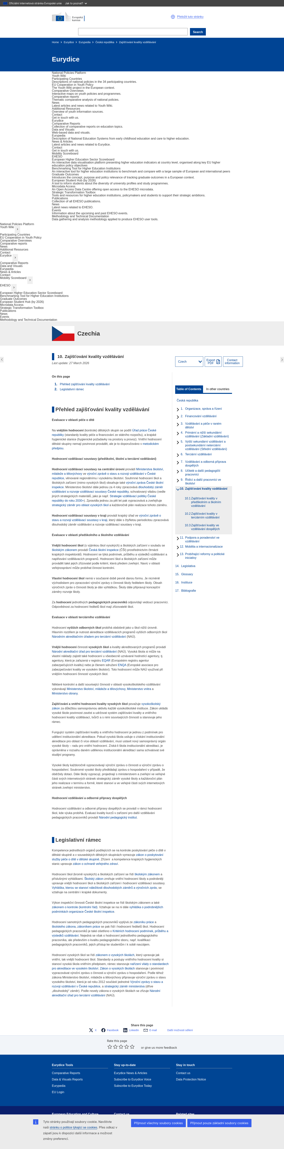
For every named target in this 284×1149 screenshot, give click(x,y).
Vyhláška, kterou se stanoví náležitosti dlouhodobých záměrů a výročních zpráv (104, 887)
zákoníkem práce (88, 926)
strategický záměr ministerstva (125, 986)
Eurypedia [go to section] (6, 269)
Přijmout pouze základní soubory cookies (219, 1123)
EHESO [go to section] (5, 285)
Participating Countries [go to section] (15, 234)
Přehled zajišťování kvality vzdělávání (85, 384)
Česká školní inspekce (104, 550)
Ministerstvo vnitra (139, 689)
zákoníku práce (143, 922)
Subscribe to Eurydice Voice (132, 1068)
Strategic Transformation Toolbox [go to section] (22, 307)
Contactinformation (232, 362)
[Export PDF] (213, 361)
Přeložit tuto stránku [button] (190, 16)
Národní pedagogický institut (118, 817)
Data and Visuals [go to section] (11, 266)
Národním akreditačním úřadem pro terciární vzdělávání (89, 636)
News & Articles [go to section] (10, 272)
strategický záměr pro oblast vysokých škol (80, 505)
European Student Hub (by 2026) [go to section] (22, 301)
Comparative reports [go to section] (13, 243)
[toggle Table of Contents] (189, 389)
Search (198, 32)
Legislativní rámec (72, 389)
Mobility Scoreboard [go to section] (13, 277)
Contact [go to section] (5, 252)
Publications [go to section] (8, 310)
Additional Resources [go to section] (14, 249)
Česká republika (104, 42)
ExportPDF (210, 362)
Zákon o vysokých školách (117, 968)
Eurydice (69, 42)
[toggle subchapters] (177, 410)
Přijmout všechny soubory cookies (158, 1123)
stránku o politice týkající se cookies (73, 1127)
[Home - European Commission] (97, 17)
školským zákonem (64, 550)
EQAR (106, 660)
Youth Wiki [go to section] (7, 227)
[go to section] (69, 72)
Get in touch (122, 1108)
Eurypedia (84, 42)
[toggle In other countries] (218, 389)
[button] (173, 17)
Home (55, 42)
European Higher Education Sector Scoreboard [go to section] (31, 292)
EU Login (58, 1080)
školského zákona (64, 926)
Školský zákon (93, 878)
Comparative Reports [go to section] (14, 263)
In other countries (217, 389)
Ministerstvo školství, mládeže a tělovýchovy (96, 689)
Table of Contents (188, 389)
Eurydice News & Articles (130, 1061)
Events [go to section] (4, 316)
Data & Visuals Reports (67, 1068)
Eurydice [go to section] (6, 255)
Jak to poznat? (76, 3)
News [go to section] (3, 246)
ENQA (122, 665)
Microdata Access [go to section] (11, 304)
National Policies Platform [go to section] (17, 224)
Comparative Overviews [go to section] (16, 240)
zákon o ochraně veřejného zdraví (95, 863)
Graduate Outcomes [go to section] (13, 298)
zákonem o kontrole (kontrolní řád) (75, 907)
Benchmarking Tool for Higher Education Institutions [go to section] (34, 295)
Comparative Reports (66, 1061)
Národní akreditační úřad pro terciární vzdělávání (85, 651)
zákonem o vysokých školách (115, 955)
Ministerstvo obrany (65, 693)
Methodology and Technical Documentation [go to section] (28, 319)
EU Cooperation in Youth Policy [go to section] (21, 237)
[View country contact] (233, 361)
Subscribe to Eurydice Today (133, 1074)
